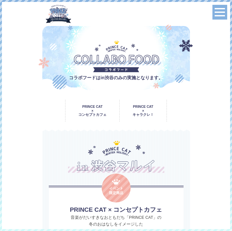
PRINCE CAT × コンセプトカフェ (92, 110)
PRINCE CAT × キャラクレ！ (143, 110)
